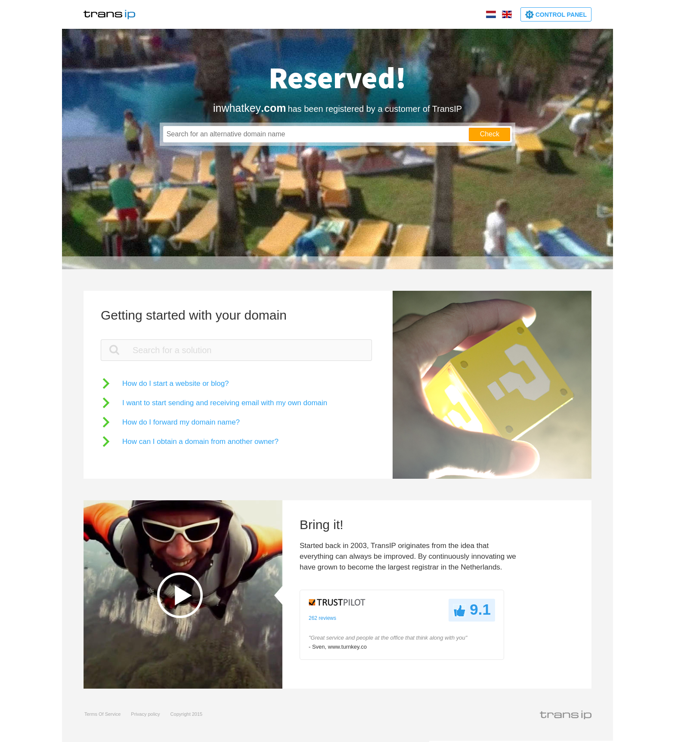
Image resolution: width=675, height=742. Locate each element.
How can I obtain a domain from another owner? (200, 441)
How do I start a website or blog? (175, 383)
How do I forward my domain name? (181, 422)
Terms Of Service (102, 714)
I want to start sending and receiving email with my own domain (224, 403)
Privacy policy (145, 714)
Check (489, 134)
